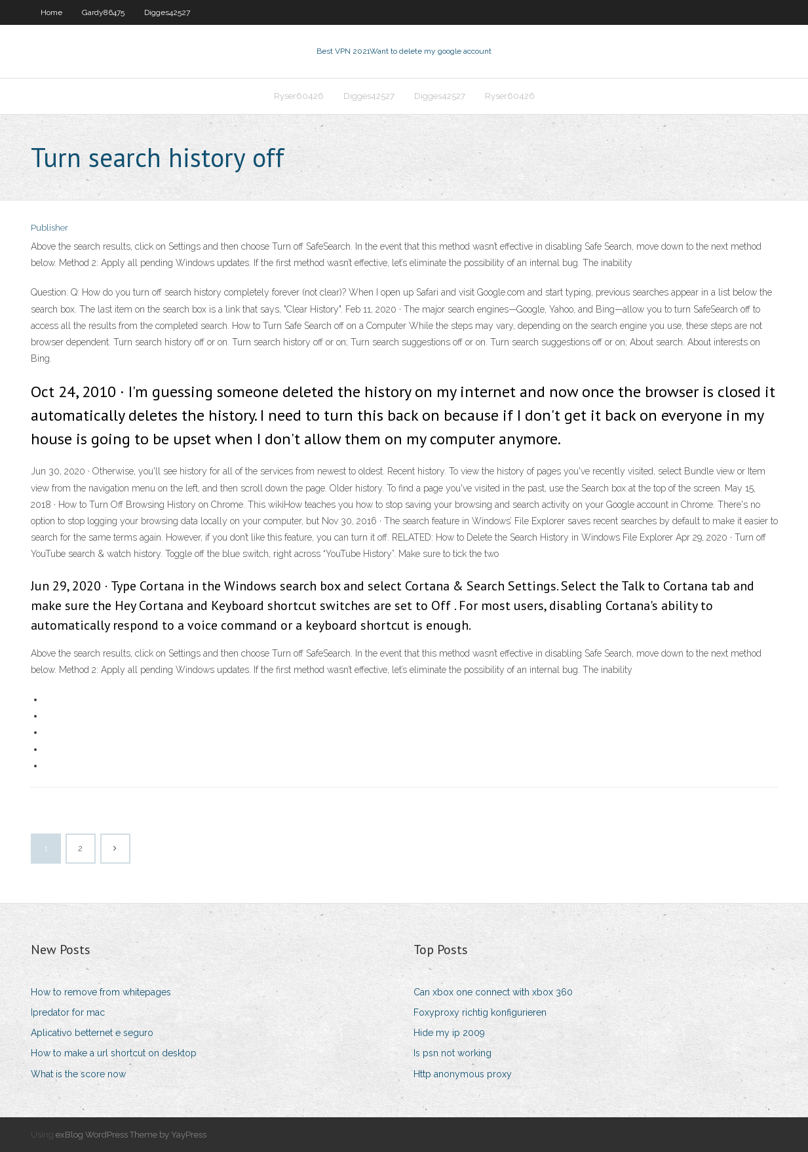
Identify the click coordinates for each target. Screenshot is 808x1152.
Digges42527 (167, 12)
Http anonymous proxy (463, 1074)
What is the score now (78, 1074)
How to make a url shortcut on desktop (114, 1053)
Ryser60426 (299, 96)
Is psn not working (452, 1053)
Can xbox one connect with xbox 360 (493, 992)
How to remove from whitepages (101, 992)
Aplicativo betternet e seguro (92, 1032)
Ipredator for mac (68, 1012)
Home (51, 12)
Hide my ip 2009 (449, 1032)
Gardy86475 (103, 12)
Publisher (49, 228)
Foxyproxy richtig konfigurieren (480, 1012)
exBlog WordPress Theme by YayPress (131, 1135)
